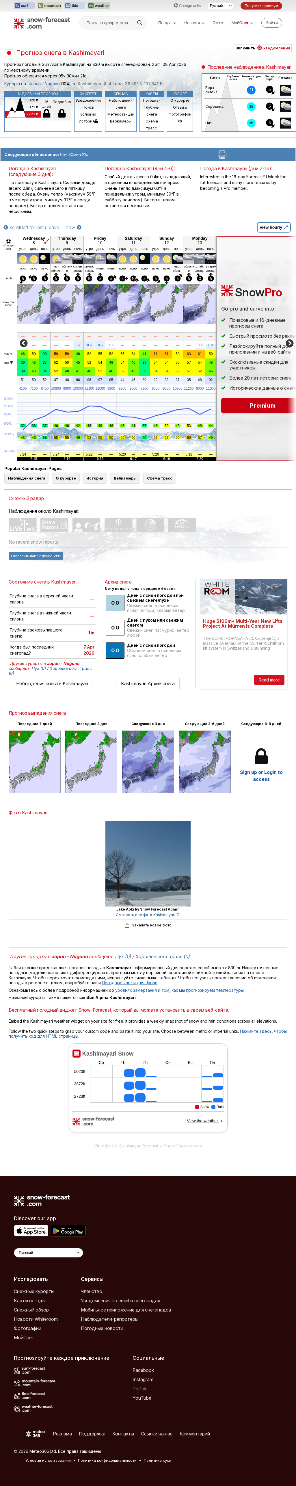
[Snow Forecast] (42, 23)
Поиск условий (88, 110)
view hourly (274, 227)
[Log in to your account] (271, 23)
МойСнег (23, 1337)
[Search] (140, 22)
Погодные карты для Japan (129, 982)
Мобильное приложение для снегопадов (126, 1310)
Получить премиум (261, 5)
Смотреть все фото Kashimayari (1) (148, 914)
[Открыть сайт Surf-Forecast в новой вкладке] (24, 6)
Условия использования (48, 1460)
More (8, 305)
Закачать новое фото (147, 925)
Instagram (143, 1379)
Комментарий (195, 1434)
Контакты (123, 1434)
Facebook (143, 1370)
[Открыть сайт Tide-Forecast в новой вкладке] (74, 6)
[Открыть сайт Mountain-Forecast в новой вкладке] (49, 6)
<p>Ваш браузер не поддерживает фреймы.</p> (148, 1091)
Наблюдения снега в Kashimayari (52, 683)
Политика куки (157, 1460)
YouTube (142, 1398)
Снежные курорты (34, 1291)
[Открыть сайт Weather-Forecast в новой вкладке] (99, 6)
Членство (91, 1291)
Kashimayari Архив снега (148, 683)
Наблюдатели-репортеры (109, 1319)
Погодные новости (102, 1328)
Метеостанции (120, 114)
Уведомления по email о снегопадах (120, 1300)
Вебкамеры (120, 121)
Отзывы (180, 107)
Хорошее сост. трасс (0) (162, 956)
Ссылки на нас (157, 1434)
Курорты (13, 84)
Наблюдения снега (121, 103)
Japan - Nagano (44, 84)
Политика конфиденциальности (107, 1460)
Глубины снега (151, 110)
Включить (262, 48)
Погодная (152, 100)
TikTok (140, 1389)
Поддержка (92, 1434)
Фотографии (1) (179, 117)
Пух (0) (39, 668)
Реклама (62, 1434)
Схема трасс (152, 124)
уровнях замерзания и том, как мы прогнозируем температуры (179, 990)
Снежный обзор (31, 1310)
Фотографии (27, 1328)
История (88, 121)
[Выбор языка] (221, 6)
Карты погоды (30, 1300)
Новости (194, 23)
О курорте (179, 100)
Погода (167, 23)
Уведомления (88, 100)
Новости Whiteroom (36, 1319)
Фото (218, 22)
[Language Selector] (48, 1252)
